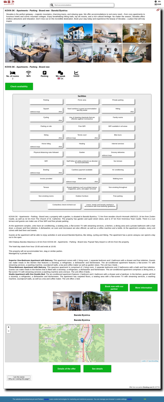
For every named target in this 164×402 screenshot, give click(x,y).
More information (143, 288)
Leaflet (144, 361)
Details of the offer (67, 369)
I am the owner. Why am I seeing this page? (18, 378)
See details (97, 369)
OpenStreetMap (153, 361)
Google (46, 399)
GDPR (129, 399)
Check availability (19, 86)
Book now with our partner (114, 287)
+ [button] (8, 327)
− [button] (8, 331)
